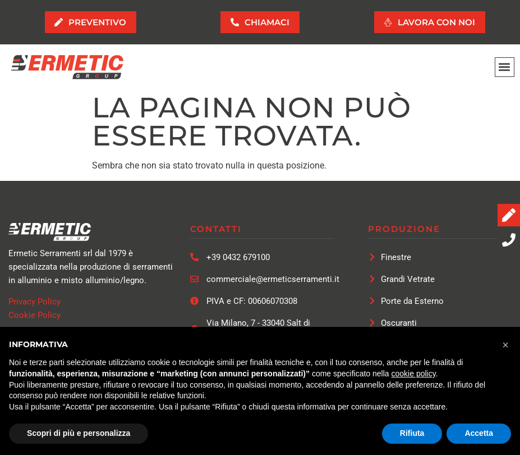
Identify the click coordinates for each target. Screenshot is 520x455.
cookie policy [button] (414, 373)
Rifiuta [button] (412, 433)
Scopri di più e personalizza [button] (78, 433)
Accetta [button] (478, 433)
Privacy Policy (34, 302)
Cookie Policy (34, 316)
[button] (504, 68)
